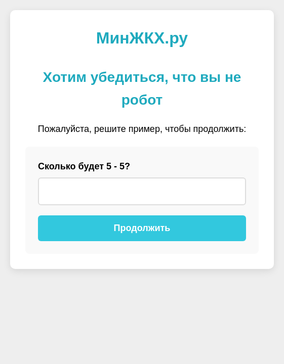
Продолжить (142, 228)
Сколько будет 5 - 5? (84, 166)
